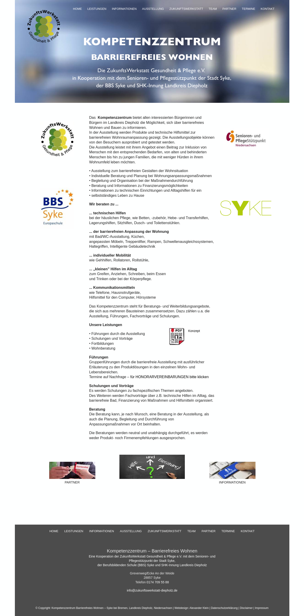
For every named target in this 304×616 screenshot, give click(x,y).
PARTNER (229, 9)
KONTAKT (267, 9)
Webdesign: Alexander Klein (192, 608)
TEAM (213, 9)
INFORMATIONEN (124, 9)
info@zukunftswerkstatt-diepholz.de (152, 590)
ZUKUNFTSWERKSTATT (186, 9)
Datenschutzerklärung (224, 608)
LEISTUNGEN (96, 9)
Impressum (262, 608)
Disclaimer (246, 608)
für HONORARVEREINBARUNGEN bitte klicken (169, 377)
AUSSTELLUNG (153, 9)
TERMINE (248, 9)
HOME (77, 9)
